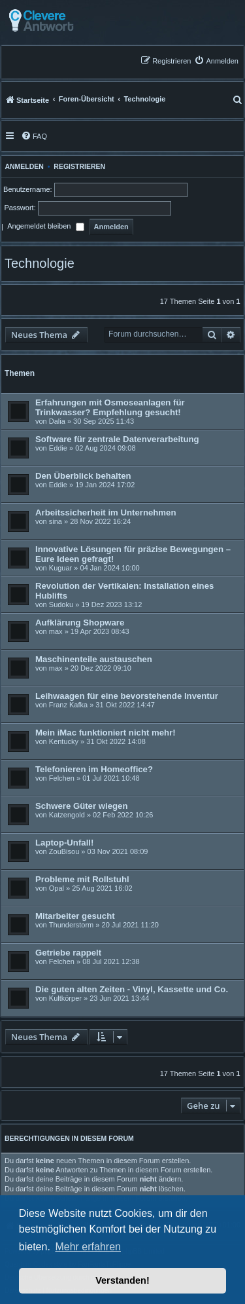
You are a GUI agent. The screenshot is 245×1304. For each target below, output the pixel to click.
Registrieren (79, 166)
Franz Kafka (68, 705)
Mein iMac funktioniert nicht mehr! (105, 732)
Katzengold (67, 815)
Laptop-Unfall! (64, 843)
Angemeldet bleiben (45, 227)
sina (55, 521)
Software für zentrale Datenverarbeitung (117, 439)
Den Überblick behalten (83, 476)
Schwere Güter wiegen (81, 806)
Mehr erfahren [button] (88, 1246)
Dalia (57, 421)
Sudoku (61, 604)
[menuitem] (216, 60)
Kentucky (63, 741)
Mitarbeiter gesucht (75, 916)
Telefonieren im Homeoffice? (94, 769)
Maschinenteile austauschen (93, 659)
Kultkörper (65, 998)
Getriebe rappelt (68, 953)
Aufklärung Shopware (79, 622)
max (56, 631)
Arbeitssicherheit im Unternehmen (105, 512)
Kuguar (60, 568)
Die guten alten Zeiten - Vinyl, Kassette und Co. (131, 989)
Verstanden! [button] (122, 1280)
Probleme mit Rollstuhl (82, 879)
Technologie (39, 263)
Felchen (61, 778)
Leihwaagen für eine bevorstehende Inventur (126, 696)
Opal (56, 888)
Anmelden (22, 166)
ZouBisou (64, 851)
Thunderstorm (71, 925)
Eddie (58, 448)
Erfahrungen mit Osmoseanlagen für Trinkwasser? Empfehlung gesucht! (110, 407)
